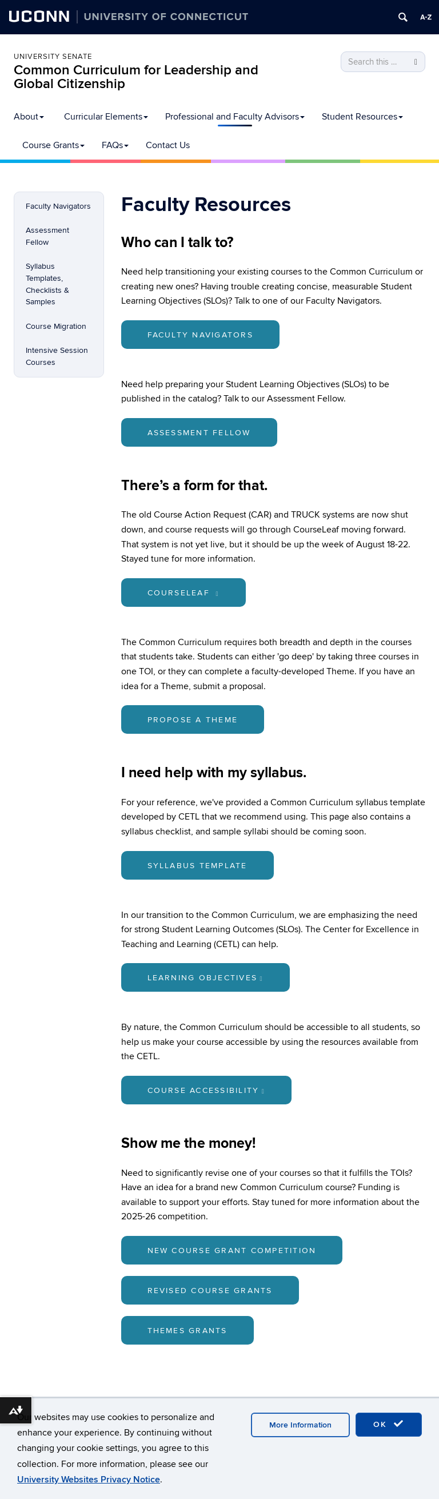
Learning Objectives (205, 978)
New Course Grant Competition (232, 1250)
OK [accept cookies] (388, 1424)
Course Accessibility (206, 1090)
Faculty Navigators (58, 206)
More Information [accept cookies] (300, 1425)
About (29, 116)
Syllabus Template (197, 865)
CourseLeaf (183, 593)
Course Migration (56, 326)
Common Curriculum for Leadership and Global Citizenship (136, 77)
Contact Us (168, 145)
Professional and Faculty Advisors (235, 116)
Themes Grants (187, 1330)
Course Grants (53, 145)
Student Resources (362, 116)
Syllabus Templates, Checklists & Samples (47, 284)
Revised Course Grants (210, 1290)
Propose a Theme (192, 720)
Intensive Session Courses (57, 356)
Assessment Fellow (47, 236)
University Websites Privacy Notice (88, 1479)
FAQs (115, 145)
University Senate (53, 56)
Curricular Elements (106, 116)
